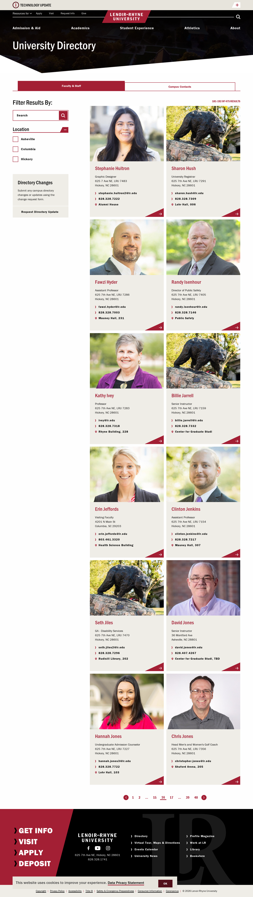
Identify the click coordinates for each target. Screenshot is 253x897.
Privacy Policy (57, 890)
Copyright (41, 890)
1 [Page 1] (133, 797)
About (235, 28)
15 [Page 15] (155, 797)
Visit (51, 13)
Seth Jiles (104, 622)
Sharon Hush (184, 168)
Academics (80, 28)
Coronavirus (172, 890)
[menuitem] (26, 28)
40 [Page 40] (196, 797)
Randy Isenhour (186, 281)
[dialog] (95, 882)
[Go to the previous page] (126, 797)
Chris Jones (182, 736)
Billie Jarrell (182, 395)
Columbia (24, 149)
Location (40, 129)
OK (165, 883)
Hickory (23, 159)
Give (83, 13)
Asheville (24, 139)
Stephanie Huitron (112, 168)
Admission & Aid (26, 28)
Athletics (192, 28)
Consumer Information (150, 890)
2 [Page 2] (139, 797)
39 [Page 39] (187, 797)
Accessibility (75, 890)
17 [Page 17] (171, 797)
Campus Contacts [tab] (179, 86)
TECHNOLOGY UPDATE (130, 5)
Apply (39, 13)
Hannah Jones (108, 736)
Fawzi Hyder (106, 281)
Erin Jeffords (107, 508)
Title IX (89, 890)
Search (22, 115)
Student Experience (137, 28)
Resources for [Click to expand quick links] (22, 13)
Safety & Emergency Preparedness (115, 890)
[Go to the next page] (204, 797)
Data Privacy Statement (126, 883)
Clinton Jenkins (186, 508)
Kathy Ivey (104, 395)
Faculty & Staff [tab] (71, 86)
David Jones (183, 622)
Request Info (68, 13)
